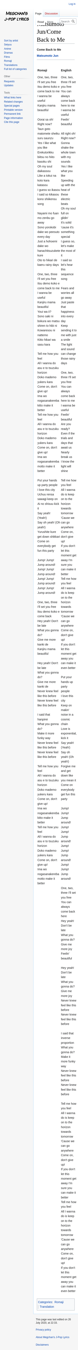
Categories (45, 1302)
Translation (47, 1306)
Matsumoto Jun (47, 55)
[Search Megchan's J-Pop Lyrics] (68, 21)
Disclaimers (42, 1344)
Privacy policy (43, 1329)
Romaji (59, 1302)
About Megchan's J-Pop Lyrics (52, 1337)
